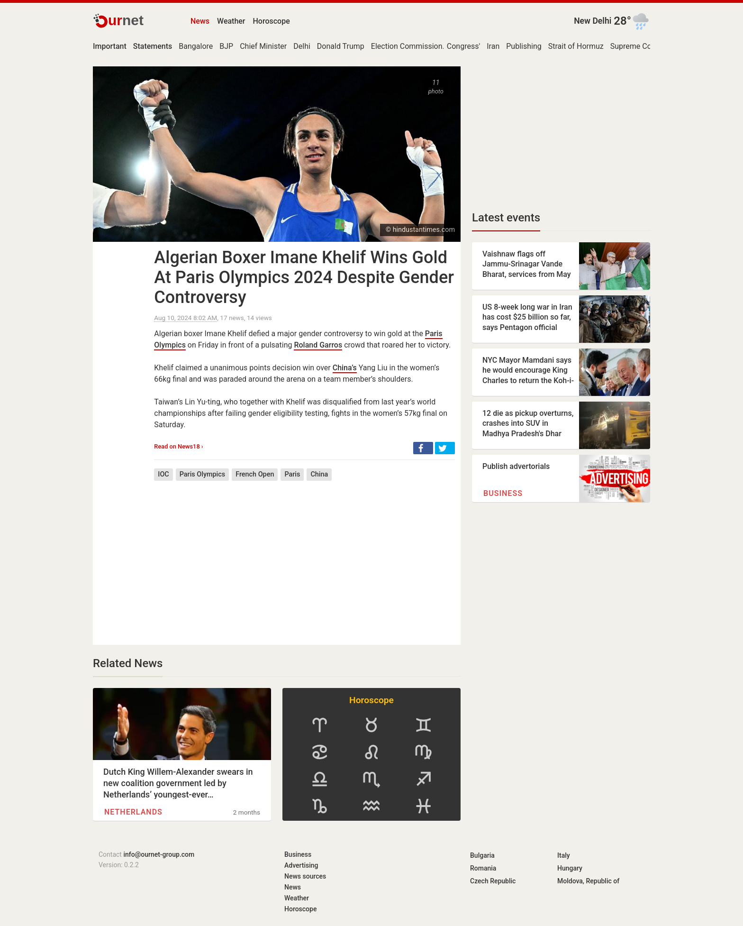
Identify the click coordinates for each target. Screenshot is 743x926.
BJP (226, 46)
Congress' (463, 46)
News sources (305, 876)
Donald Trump (340, 46)
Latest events (506, 217)
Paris (292, 474)
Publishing (523, 46)
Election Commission (407, 46)
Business (503, 493)
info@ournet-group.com (158, 854)
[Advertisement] (304, 555)
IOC (163, 474)
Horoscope (271, 21)
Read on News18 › (178, 446)
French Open (255, 474)
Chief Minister (263, 46)
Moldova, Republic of (588, 881)
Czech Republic (493, 881)
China (319, 474)
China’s (345, 367)
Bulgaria (482, 855)
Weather (231, 21)
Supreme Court (635, 46)
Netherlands (133, 811)
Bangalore (196, 46)
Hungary (569, 868)
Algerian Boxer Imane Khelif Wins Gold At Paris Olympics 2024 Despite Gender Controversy (304, 277)
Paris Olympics (202, 474)
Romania (483, 868)
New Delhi (592, 21)
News (199, 21)
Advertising (301, 865)
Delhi (301, 46)
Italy (563, 855)
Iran (493, 46)
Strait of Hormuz (576, 46)
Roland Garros (318, 344)
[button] (423, 448)
